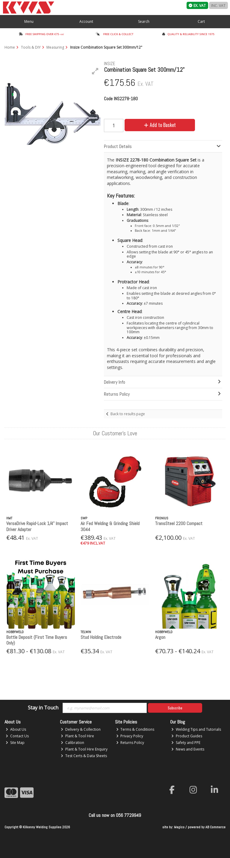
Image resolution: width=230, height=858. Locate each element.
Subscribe (175, 707)
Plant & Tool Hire (77, 736)
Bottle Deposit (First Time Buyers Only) (36, 640)
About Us (16, 729)
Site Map (15, 742)
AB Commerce (215, 827)
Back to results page (128, 413)
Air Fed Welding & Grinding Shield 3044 (110, 526)
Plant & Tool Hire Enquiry (84, 749)
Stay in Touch (43, 708)
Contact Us (17, 736)
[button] (95, 71)
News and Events (187, 749)
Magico (179, 827)
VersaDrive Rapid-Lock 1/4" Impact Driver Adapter (37, 526)
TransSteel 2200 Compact (178, 523)
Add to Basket (160, 124)
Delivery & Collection (81, 729)
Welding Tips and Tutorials (196, 729)
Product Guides (186, 736)
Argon (160, 637)
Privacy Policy (129, 736)
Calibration (72, 742)
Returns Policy (130, 742)
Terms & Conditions (135, 729)
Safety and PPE (185, 742)
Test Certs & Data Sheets (84, 755)
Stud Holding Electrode (101, 637)
